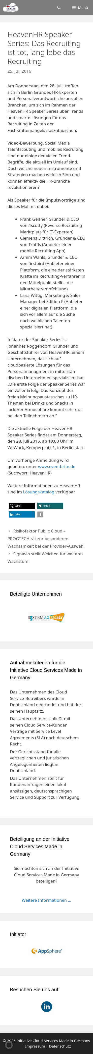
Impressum (35, 1046)
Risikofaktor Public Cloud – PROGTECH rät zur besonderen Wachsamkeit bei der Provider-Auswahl (46, 538)
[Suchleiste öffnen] (59, 7)
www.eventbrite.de (56, 466)
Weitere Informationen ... (46, 900)
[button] (22, 506)
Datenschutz (60, 1046)
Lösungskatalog (38, 492)
